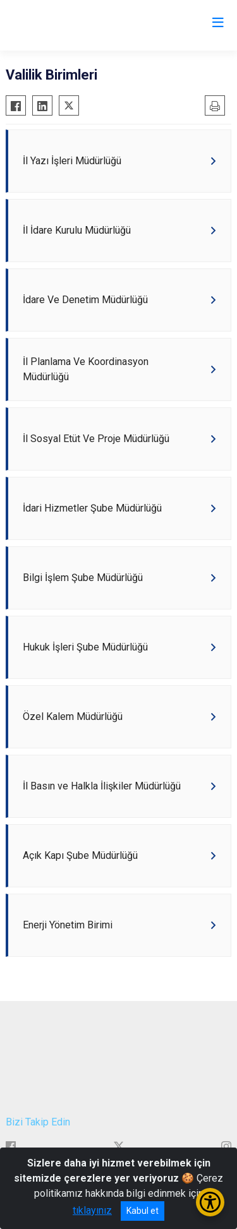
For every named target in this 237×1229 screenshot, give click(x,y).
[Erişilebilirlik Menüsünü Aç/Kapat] (210, 1202)
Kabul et (142, 1211)
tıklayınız (92, 1210)
